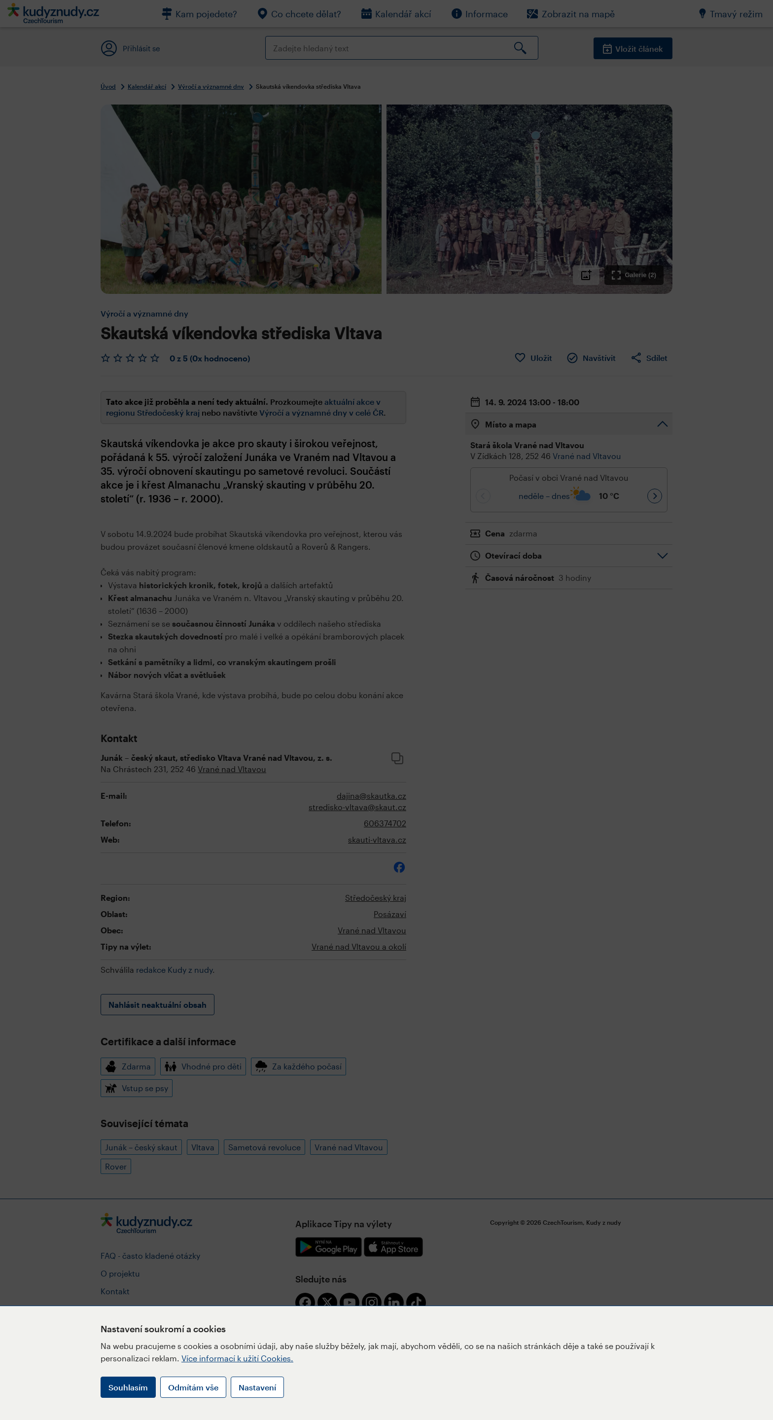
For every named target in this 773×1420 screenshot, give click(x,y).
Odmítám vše (193, 1387)
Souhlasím (128, 1387)
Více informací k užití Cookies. (237, 1358)
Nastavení (257, 1387)
